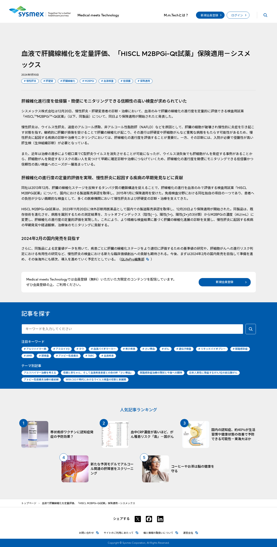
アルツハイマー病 (35, 349)
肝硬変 (48, 81)
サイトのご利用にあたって (121, 532)
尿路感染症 (240, 349)
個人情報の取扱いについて (160, 532)
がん (165, 349)
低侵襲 (126, 81)
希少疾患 (129, 349)
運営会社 (190, 532)
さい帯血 (148, 349)
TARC (89, 356)
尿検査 (44, 356)
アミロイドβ (61, 349)
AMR (28, 356)
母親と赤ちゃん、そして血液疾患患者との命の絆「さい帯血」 (98, 372)
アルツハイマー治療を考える (40, 372)
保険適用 (144, 81)
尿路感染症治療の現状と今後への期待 (161, 372)
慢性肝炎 (30, 81)
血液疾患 (107, 356)
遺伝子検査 (183, 349)
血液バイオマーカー (103, 349)
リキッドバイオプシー (212, 349)
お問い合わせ (89, 532)
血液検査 (107, 81)
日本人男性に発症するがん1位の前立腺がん (213, 372)
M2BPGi (88, 81)
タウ (80, 349)
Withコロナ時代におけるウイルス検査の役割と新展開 (96, 379)
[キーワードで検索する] (251, 329)
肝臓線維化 (67, 81)
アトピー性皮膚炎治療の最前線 (41, 379)
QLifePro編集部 (136, 259)
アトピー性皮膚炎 (67, 356)
